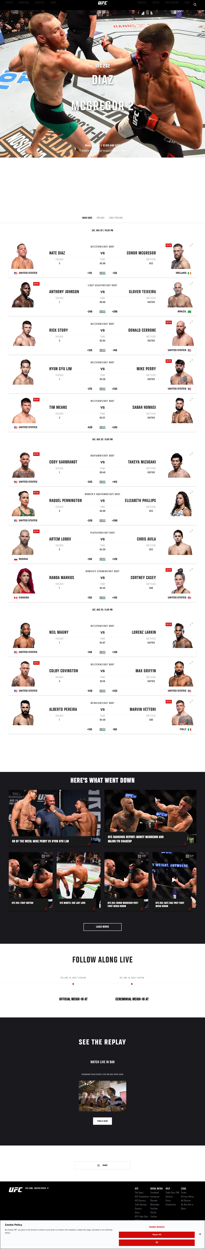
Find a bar (102, 1121)
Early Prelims (116, 218)
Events (8, 11)
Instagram (154, 1196)
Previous (5, 71)
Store (137, 1212)
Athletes (35, 11)
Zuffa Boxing (173, 11)
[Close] (200, 1234)
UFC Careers (140, 1200)
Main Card (87, 218)
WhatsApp (154, 1204)
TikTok (153, 1212)
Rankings (21, 11)
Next (200, 71)
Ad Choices (186, 1200)
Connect (145, 11)
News (47, 11)
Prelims (100, 218)
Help (168, 1188)
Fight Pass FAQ (172, 1192)
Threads (153, 1200)
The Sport (139, 1192)
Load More (102, 927)
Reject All (157, 1235)
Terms (183, 1192)
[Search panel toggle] (195, 11)
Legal (183, 1188)
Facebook (154, 1192)
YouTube (154, 1208)
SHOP (187, 11)
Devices (169, 1196)
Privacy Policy (187, 1196)
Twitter (153, 1216)
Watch (158, 11)
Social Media (156, 1188)
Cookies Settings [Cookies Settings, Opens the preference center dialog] (157, 1227)
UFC (136, 1188)
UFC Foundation (142, 1196)
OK (157, 1243)
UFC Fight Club (141, 1216)
